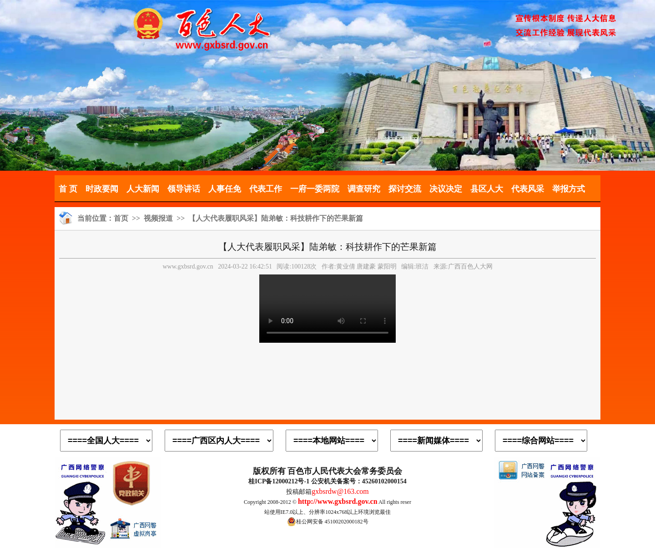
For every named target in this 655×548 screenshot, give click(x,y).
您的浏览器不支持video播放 (327, 308)
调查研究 (364, 188)
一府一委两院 (314, 188)
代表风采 (527, 188)
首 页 (68, 188)
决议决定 (445, 188)
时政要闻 (102, 188)
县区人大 (486, 188)
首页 (121, 218)
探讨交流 (404, 188)
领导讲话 (183, 188)
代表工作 (265, 188)
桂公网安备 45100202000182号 (327, 521)
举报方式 (568, 188)
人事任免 (224, 188)
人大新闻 (142, 188)
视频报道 (158, 218)
